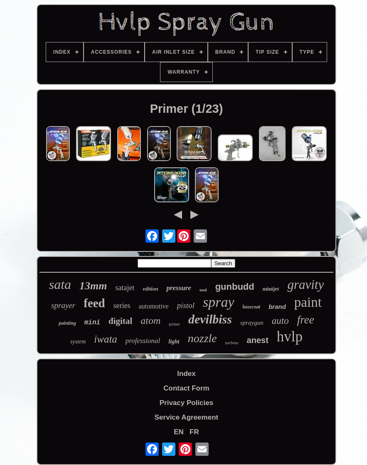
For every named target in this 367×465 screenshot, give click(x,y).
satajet (125, 287)
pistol (186, 305)
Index (186, 374)
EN (179, 432)
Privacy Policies (186, 403)
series (122, 305)
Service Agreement (186, 417)
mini (92, 322)
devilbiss (210, 319)
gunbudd (234, 286)
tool (203, 289)
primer (174, 324)
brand (277, 306)
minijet (271, 289)
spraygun (252, 322)
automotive (154, 306)
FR (194, 432)
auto (280, 321)
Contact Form (186, 388)
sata (60, 284)
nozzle (202, 338)
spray (218, 302)
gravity (305, 284)
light (173, 341)
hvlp (290, 336)
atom (150, 320)
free (305, 319)
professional (143, 341)
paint (308, 302)
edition (150, 289)
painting (67, 323)
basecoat (252, 307)
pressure (178, 288)
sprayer (63, 305)
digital (120, 321)
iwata (105, 339)
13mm (93, 286)
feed (94, 303)
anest (257, 340)
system (78, 341)
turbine (232, 342)
